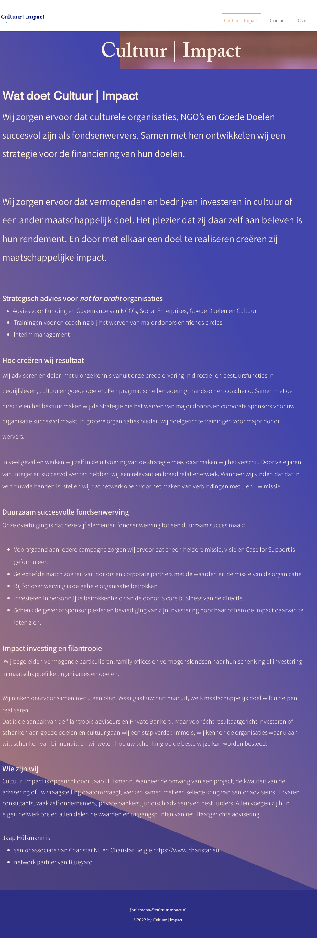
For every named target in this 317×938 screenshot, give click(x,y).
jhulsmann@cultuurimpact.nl (158, 909)
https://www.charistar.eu (186, 850)
